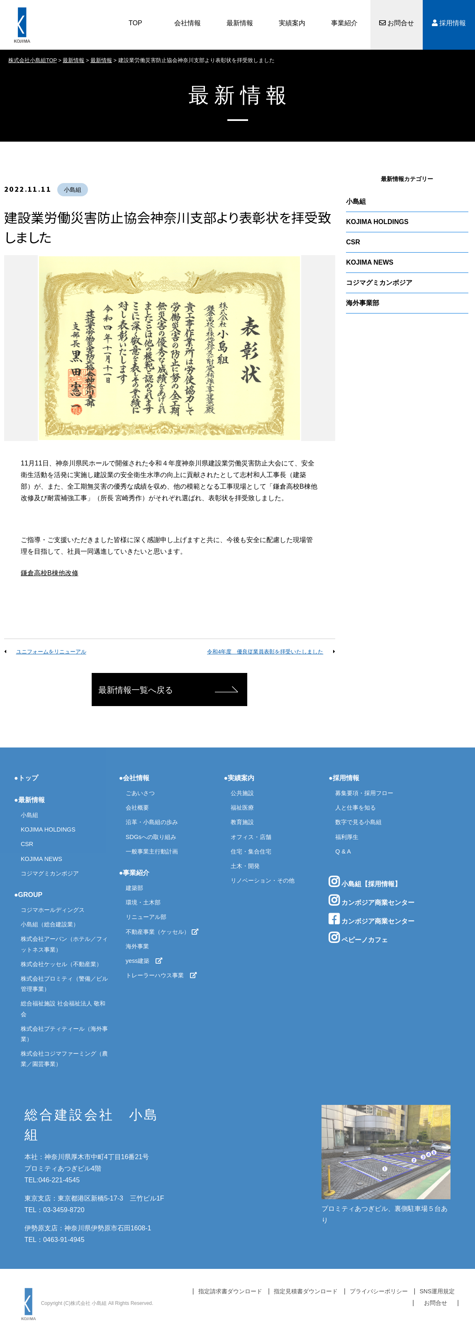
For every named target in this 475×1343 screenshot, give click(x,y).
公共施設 (242, 793)
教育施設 (242, 822)
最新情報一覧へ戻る (135, 689)
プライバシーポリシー (379, 1291)
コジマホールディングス (53, 910)
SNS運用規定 (437, 1291)
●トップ (26, 777)
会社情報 (187, 23)
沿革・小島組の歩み (152, 822)
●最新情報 (29, 799)
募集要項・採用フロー (364, 793)
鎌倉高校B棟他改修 (49, 572)
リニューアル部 (146, 917)
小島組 (72, 189)
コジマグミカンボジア (379, 282)
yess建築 (144, 960)
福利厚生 (346, 837)
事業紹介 (344, 23)
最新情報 (240, 23)
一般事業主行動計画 (152, 851)
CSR (353, 242)
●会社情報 (134, 777)
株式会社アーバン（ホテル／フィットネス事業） (64, 944)
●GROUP (28, 894)
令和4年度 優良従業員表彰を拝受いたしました (265, 652)
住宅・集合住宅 (251, 851)
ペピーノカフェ (358, 937)
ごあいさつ (140, 793)
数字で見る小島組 (358, 822)
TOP (135, 23)
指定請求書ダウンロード (230, 1291)
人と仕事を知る (355, 807)
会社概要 (137, 807)
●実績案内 (239, 777)
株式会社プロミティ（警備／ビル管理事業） (64, 983)
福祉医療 (242, 807)
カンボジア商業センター (371, 900)
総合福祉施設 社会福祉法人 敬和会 (63, 1008)
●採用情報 (344, 777)
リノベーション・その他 (263, 880)
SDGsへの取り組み (151, 837)
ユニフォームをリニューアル (51, 652)
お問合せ (396, 23)
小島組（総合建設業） (50, 924)
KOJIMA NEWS (369, 262)
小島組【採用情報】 (365, 881)
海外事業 (137, 946)
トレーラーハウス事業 (161, 975)
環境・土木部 (143, 902)
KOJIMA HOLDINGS (377, 221)
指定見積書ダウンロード (306, 1291)
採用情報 (449, 23)
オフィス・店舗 (251, 837)
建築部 (134, 888)
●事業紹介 (134, 872)
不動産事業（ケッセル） (162, 931)
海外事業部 (362, 302)
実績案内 (292, 23)
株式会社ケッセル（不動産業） (61, 964)
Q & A (343, 851)
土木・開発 (245, 866)
